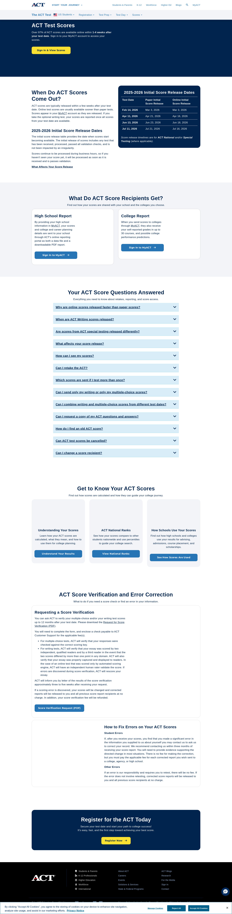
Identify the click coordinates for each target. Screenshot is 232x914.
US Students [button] (63, 15)
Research (166, 875)
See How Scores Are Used (173, 557)
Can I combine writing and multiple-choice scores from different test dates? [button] (111, 404)
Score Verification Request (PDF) (59, 708)
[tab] (116, 307)
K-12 (139, 5)
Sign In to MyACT (55, 255)
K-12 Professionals (88, 875)
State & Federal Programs (131, 889)
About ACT (123, 871)
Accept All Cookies (199, 908)
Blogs (179, 5)
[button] (225, 891)
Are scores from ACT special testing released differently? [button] (98, 331)
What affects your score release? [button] (80, 343)
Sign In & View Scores (51, 50)
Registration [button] (86, 15)
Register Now (116, 840)
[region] (116, 908)
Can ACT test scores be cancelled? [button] (81, 440)
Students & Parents (122, 5)
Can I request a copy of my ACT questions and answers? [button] (97, 416)
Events (121, 880)
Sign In (165, 884)
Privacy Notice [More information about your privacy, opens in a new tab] (75, 910)
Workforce (151, 5)
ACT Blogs (167, 871)
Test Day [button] (122, 15)
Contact (165, 889)
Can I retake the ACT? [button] (71, 368)
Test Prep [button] (105, 15)
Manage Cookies (155, 908)
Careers (122, 875)
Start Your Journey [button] (67, 5)
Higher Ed (166, 5)
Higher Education (87, 880)
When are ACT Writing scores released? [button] (85, 319)
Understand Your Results (58, 553)
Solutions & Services (128, 884)
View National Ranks (116, 553)
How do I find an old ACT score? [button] (79, 428)
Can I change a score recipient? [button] (79, 453)
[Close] (227, 908)
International (85, 889)
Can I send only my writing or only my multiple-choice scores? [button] (101, 392)
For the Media (168, 880)
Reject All (176, 908)
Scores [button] (137, 15)
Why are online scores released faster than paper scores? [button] (98, 307)
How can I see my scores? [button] (75, 355)
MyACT (196, 5)
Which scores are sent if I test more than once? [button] (90, 380)
